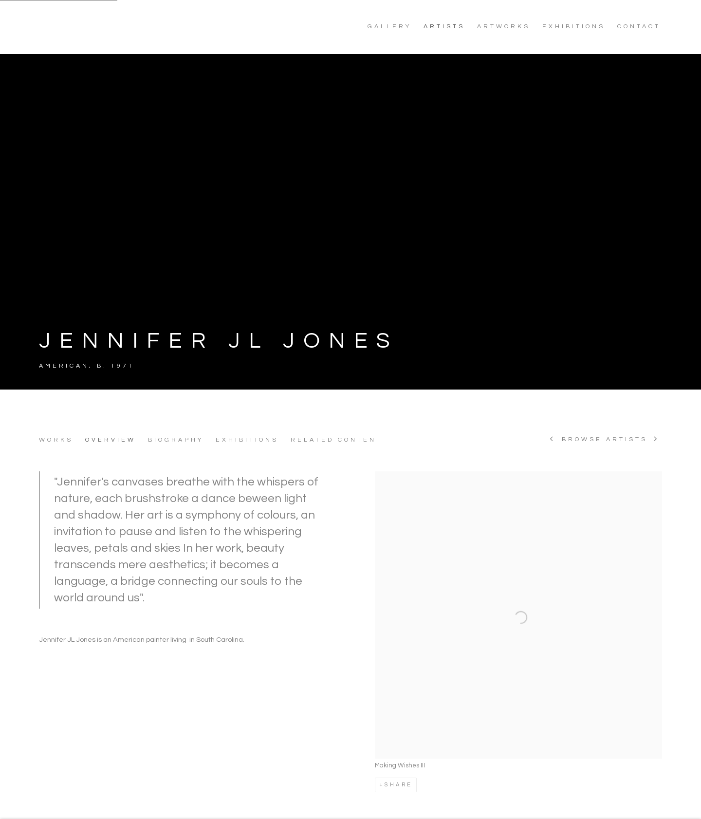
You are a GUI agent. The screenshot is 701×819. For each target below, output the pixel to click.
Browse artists (604, 440)
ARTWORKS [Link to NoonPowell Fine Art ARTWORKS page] (503, 26)
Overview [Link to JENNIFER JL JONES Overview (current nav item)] (110, 440)
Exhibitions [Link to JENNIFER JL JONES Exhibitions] (247, 440)
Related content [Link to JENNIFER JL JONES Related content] (336, 440)
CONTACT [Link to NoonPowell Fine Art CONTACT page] (639, 26)
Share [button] (398, 784)
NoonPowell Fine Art (107, 27)
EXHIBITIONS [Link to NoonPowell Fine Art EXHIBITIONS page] (573, 26)
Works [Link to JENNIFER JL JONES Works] (56, 440)
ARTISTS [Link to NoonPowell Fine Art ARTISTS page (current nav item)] (444, 26)
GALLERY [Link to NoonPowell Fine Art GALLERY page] (389, 26)
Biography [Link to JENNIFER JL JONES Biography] (175, 440)
